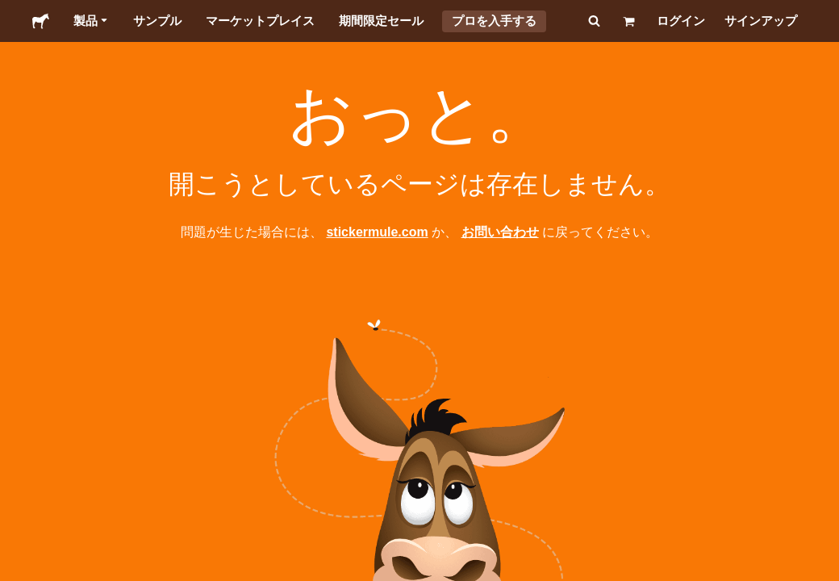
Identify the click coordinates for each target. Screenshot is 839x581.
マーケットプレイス (260, 20)
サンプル (157, 20)
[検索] (592, 21)
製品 (91, 21)
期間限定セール (381, 20)
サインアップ (760, 20)
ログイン (681, 20)
